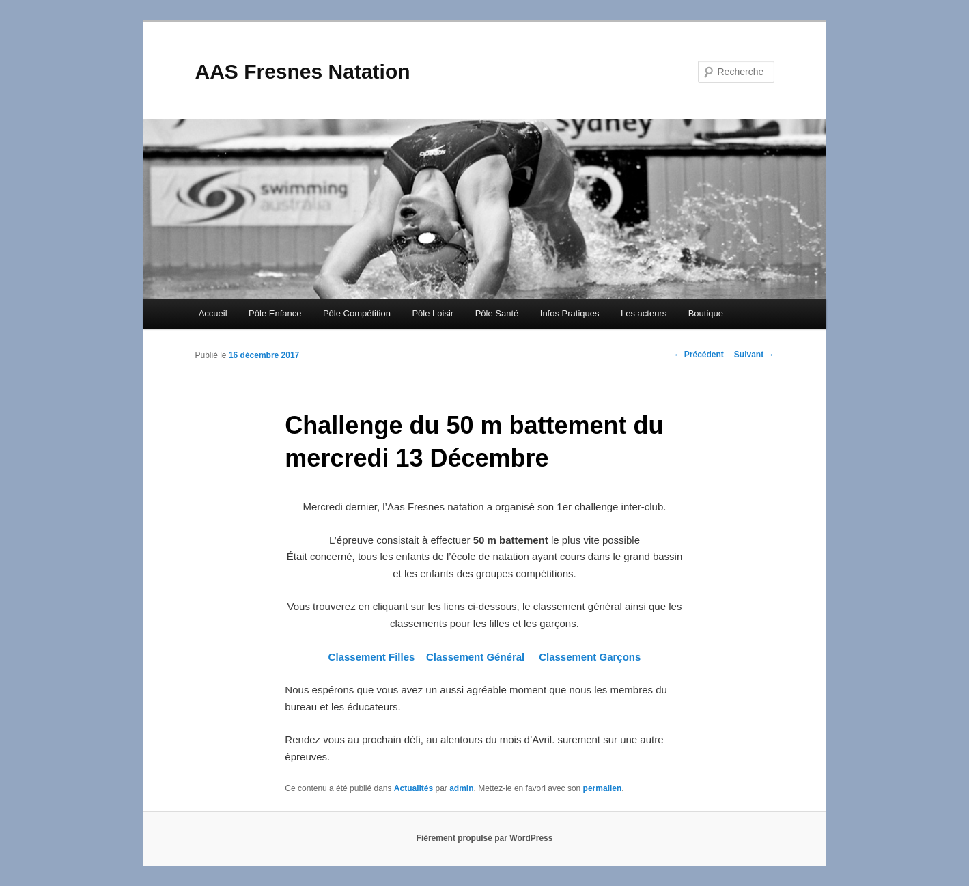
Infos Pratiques (570, 313)
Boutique (705, 313)
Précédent (698, 354)
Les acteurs (643, 313)
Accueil (213, 313)
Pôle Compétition (357, 313)
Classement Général (475, 657)
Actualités (413, 788)
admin (461, 788)
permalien (602, 788)
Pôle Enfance (275, 313)
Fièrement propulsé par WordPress (485, 838)
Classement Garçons (590, 657)
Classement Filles (373, 657)
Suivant (754, 354)
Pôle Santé (497, 313)
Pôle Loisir (432, 313)
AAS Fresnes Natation (302, 71)
